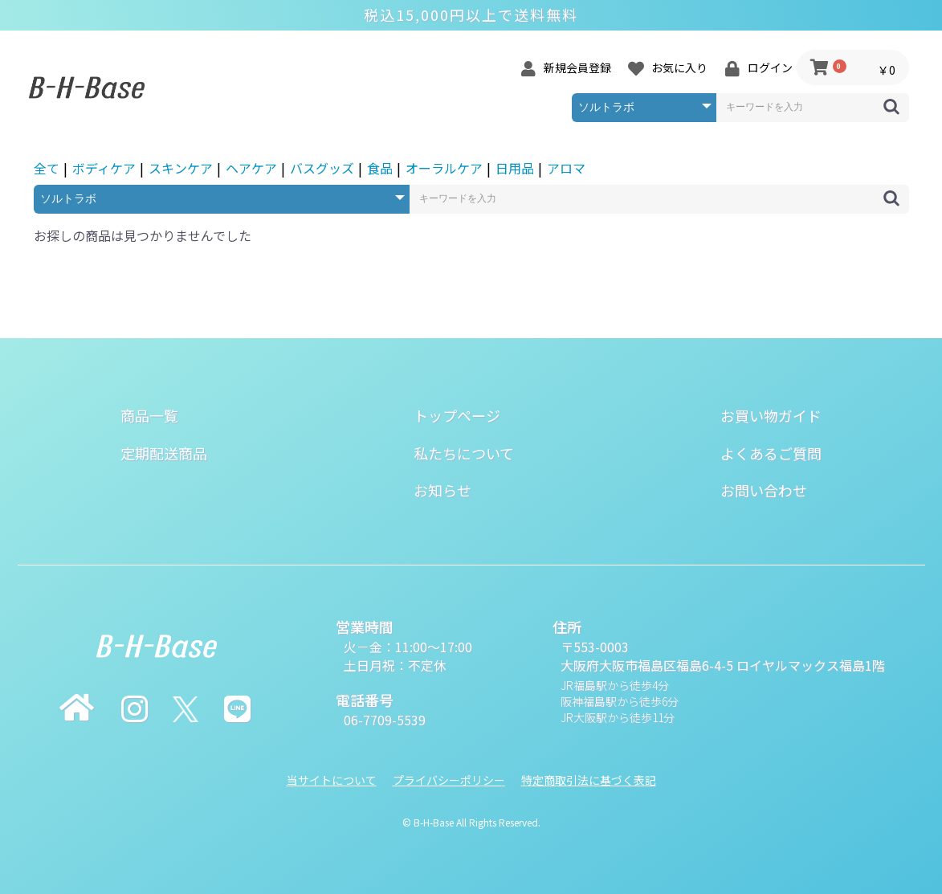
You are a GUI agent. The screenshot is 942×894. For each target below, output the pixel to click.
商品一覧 (149, 415)
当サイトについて (332, 780)
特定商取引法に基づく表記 (588, 780)
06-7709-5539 (385, 719)
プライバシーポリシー (449, 780)
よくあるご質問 (771, 453)
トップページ (457, 415)
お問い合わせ (763, 490)
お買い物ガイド (771, 415)
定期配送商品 (163, 453)
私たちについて (464, 453)
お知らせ (442, 490)
